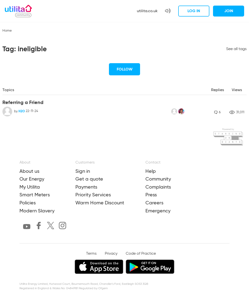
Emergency (157, 211)
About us (29, 171)
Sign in (82, 171)
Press (151, 195)
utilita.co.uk (147, 11)
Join (228, 10)
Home (7, 30)
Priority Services (93, 195)
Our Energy (31, 179)
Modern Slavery (36, 211)
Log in (193, 10)
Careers (154, 203)
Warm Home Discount (99, 203)
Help (150, 171)
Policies (27, 203)
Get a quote (89, 179)
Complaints (158, 187)
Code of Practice (141, 254)
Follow (125, 69)
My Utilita (29, 187)
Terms (91, 254)
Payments (86, 187)
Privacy (111, 254)
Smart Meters (34, 195)
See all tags (236, 49)
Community (158, 179)
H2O (21, 111)
